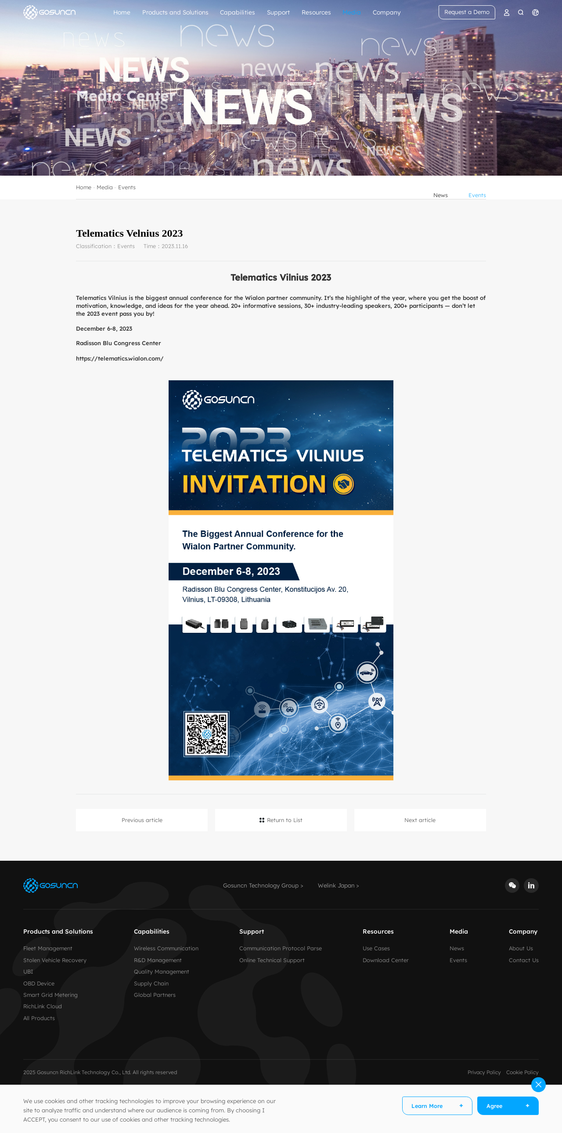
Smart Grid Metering (50, 994)
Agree (494, 1105)
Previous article (142, 819)
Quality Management (161, 971)
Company (387, 12)
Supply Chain (151, 983)
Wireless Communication (166, 948)
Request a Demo (467, 11)
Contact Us (524, 959)
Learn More (427, 1105)
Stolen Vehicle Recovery (54, 959)
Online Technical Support (272, 959)
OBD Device (38, 983)
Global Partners (155, 994)
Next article (420, 819)
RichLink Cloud (42, 1006)
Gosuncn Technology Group (261, 885)
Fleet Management (47, 948)
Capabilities (237, 12)
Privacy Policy (484, 1072)
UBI (28, 971)
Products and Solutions (175, 12)
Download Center (386, 959)
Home (121, 12)
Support (278, 12)
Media (351, 12)
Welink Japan (336, 885)
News (440, 199)
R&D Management (158, 959)
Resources (316, 12)
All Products (39, 1017)
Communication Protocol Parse (280, 948)
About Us (521, 948)
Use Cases (376, 948)
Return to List (285, 819)
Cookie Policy (522, 1072)
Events (127, 199)
